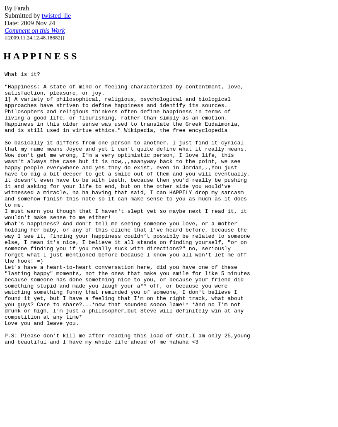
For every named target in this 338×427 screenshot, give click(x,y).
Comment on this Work (35, 30)
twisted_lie (56, 15)
